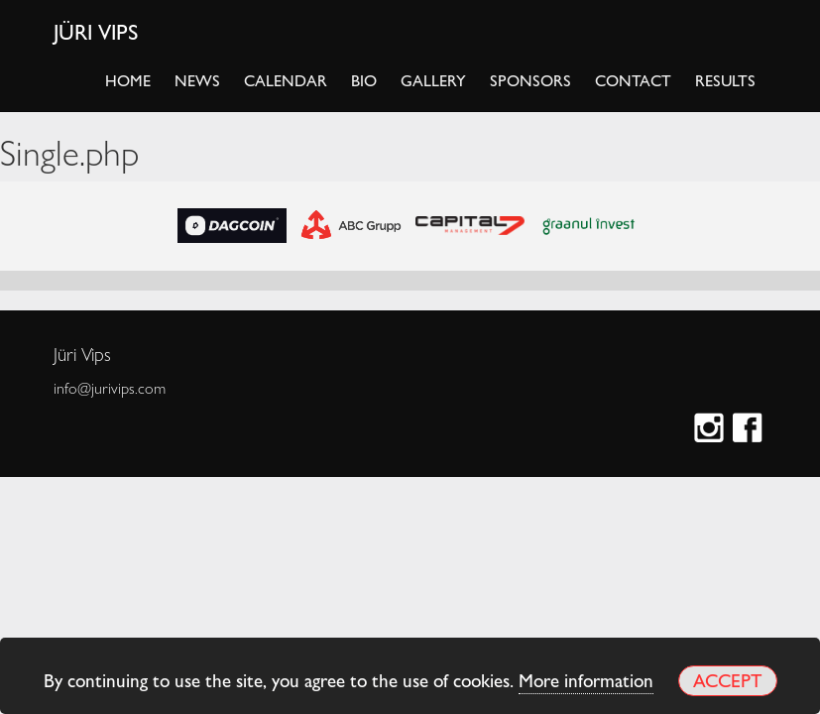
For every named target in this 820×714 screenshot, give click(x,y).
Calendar (285, 79)
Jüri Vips (96, 31)
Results (725, 79)
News (197, 79)
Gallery (433, 79)
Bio (364, 79)
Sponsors (530, 79)
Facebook (750, 430)
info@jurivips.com (110, 388)
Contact (633, 79)
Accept (727, 679)
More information (586, 679)
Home (128, 79)
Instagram (711, 430)
